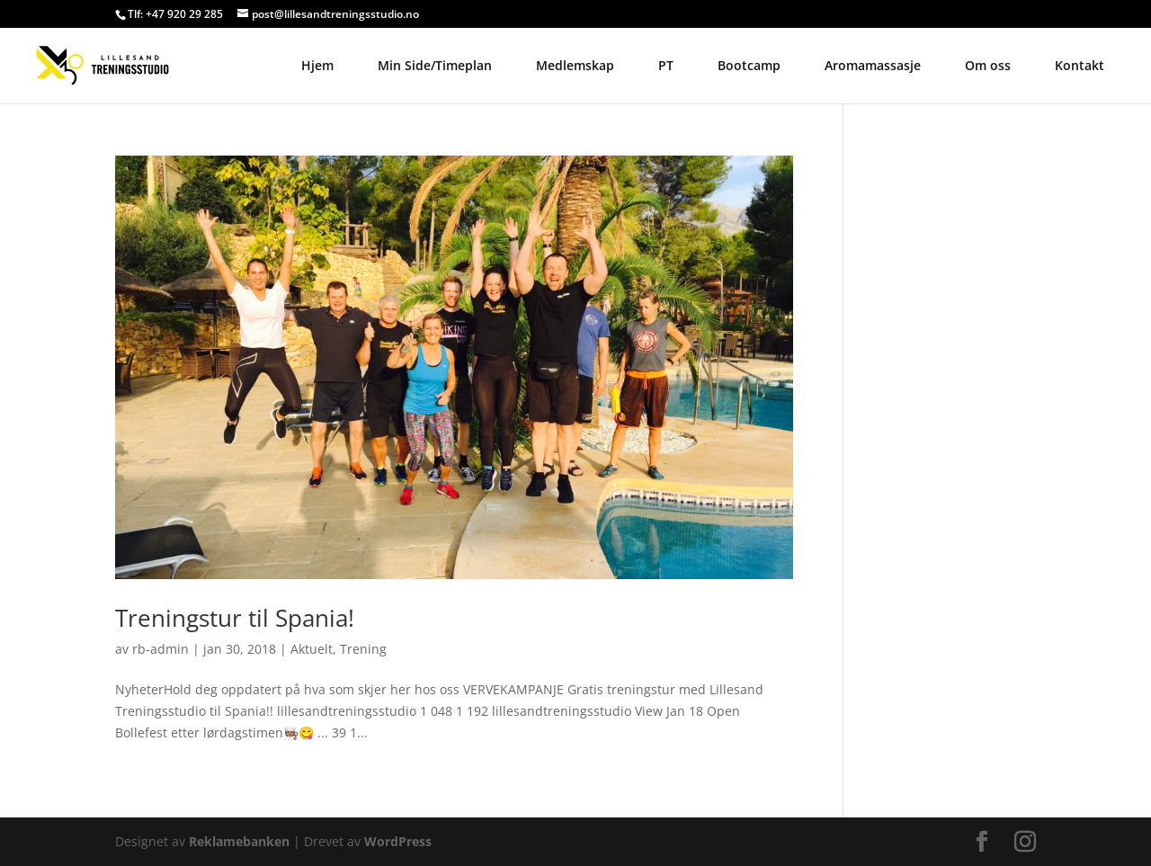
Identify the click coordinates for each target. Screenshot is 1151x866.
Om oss (988, 65)
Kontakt (1079, 65)
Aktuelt (311, 648)
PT (666, 65)
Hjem (317, 65)
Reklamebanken (239, 841)
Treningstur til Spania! (234, 618)
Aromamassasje (873, 65)
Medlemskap (575, 65)
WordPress (398, 841)
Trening (363, 648)
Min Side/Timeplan (435, 65)
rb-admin (160, 648)
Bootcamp (749, 65)
